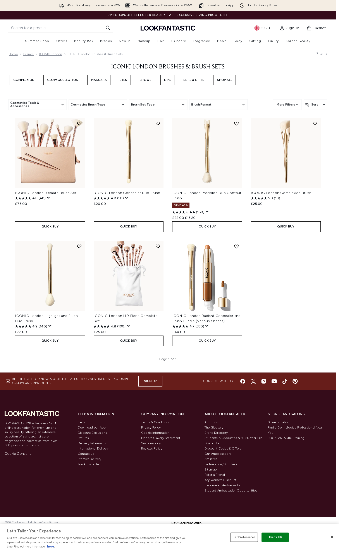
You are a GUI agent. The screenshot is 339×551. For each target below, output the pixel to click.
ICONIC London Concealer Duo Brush (127, 193)
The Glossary (214, 427)
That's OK (275, 537)
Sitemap (211, 469)
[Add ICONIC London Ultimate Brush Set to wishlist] (79, 123)
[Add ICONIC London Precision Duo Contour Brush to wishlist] (236, 123)
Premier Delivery (89, 459)
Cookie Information (155, 433)
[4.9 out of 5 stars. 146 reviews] (31, 326)
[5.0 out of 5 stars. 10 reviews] (265, 198)
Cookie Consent (18, 453)
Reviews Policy (151, 448)
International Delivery (93, 448)
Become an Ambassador (223, 485)
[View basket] (316, 28)
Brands (28, 54)
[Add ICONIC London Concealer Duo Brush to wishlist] (158, 123)
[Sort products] (315, 104)
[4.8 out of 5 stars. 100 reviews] (110, 326)
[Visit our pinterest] (295, 381)
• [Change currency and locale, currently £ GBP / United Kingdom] (263, 28)
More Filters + (287, 104)
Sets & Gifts (193, 80)
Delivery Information (92, 443)
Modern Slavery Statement (160, 438)
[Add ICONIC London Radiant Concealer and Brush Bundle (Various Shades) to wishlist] (236, 246)
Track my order (89, 464)
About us (211, 422)
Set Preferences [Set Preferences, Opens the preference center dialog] (244, 537)
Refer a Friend (215, 475)
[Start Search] (107, 28)
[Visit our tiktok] (284, 381)
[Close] (332, 537)
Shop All (224, 80)
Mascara (99, 80)
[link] (289, 28)
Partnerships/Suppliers (221, 464)
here (50, 546)
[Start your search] (60, 28)
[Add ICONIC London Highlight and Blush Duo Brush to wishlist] (79, 246)
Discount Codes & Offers (223, 448)
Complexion (23, 80)
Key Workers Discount (220, 480)
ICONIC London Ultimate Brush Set (46, 193)
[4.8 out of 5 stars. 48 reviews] (30, 198)
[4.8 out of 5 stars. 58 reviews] (109, 198)
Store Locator (278, 422)
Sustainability (151, 443)
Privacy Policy (151, 427)
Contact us (86, 454)
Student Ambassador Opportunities (231, 490)
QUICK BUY (50, 226)
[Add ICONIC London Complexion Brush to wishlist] (315, 123)
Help (81, 422)
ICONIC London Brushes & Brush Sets (168, 67)
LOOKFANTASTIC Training (286, 438)
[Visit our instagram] (263, 381)
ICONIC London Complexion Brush (281, 193)
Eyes (123, 80)
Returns (83, 438)
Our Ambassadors (218, 454)
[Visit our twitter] (253, 381)
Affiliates (211, 459)
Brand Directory (216, 433)
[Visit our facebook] (242, 381)
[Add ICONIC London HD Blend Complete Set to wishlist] (158, 246)
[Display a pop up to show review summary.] (48, 197)
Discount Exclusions (92, 433)
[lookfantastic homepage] (168, 28)
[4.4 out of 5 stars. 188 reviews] (188, 212)
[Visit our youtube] (274, 381)
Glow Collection (62, 80)
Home (13, 54)
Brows (145, 80)
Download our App (92, 427)
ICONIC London (50, 54)
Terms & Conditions (155, 422)
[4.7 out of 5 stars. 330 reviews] (188, 326)
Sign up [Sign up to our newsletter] (150, 381)
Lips (167, 80)
